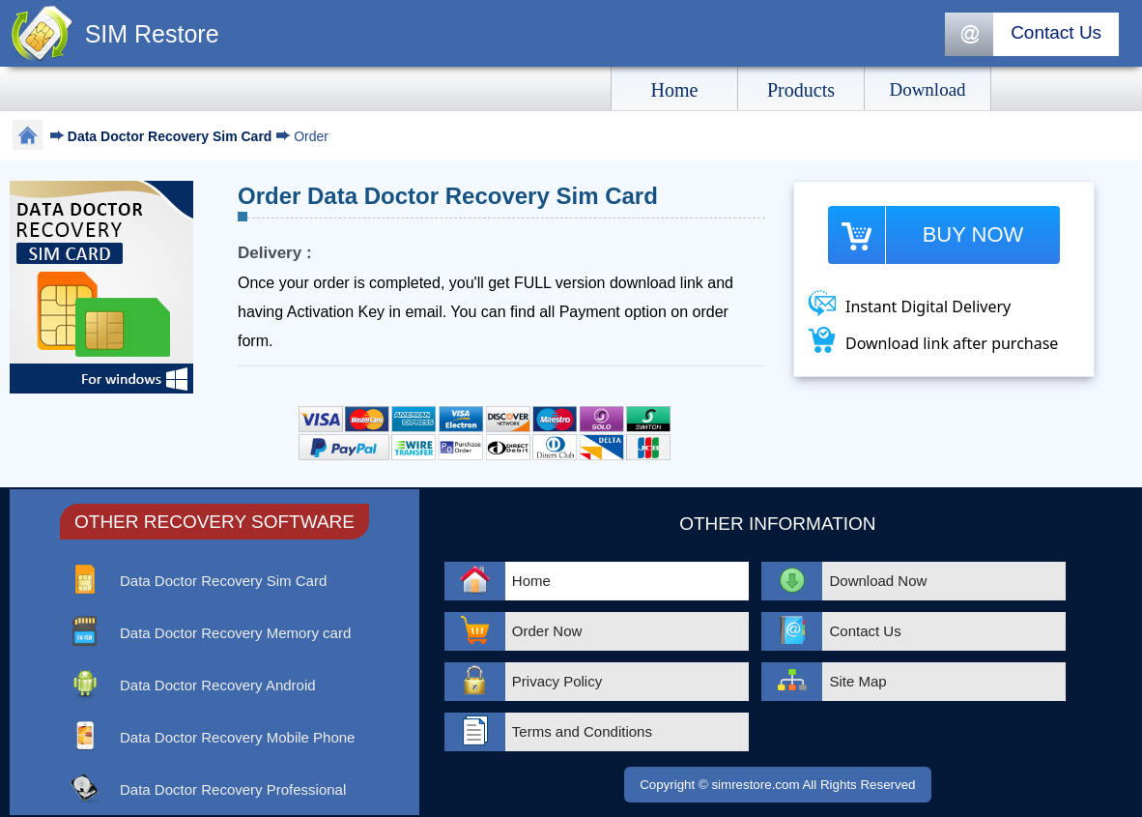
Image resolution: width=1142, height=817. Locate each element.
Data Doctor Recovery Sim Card (172, 136)
